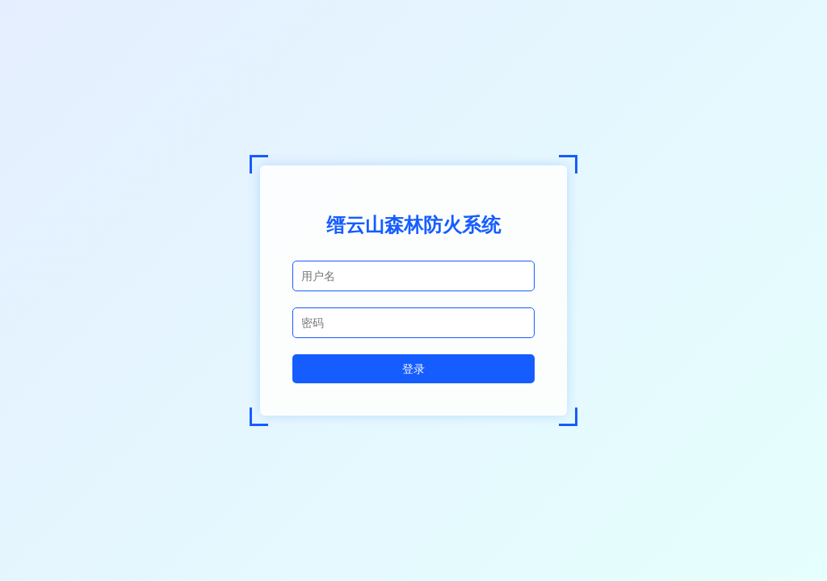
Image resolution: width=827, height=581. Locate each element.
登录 (413, 368)
